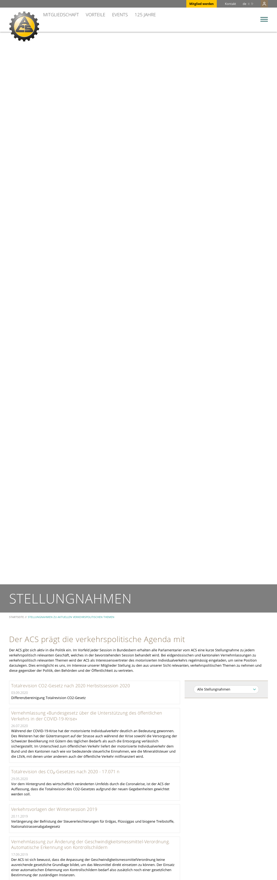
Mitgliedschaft (61, 14)
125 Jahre (145, 14)
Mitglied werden (194, 4)
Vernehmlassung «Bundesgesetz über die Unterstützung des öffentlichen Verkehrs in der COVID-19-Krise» (86, 716)
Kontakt (223, 4)
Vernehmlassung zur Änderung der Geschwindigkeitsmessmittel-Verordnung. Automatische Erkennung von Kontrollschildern (90, 844)
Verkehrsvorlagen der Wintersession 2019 (54, 809)
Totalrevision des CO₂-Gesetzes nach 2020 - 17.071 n (65, 772)
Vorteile (95, 14)
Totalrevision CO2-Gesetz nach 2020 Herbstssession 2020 (70, 686)
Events (120, 14)
